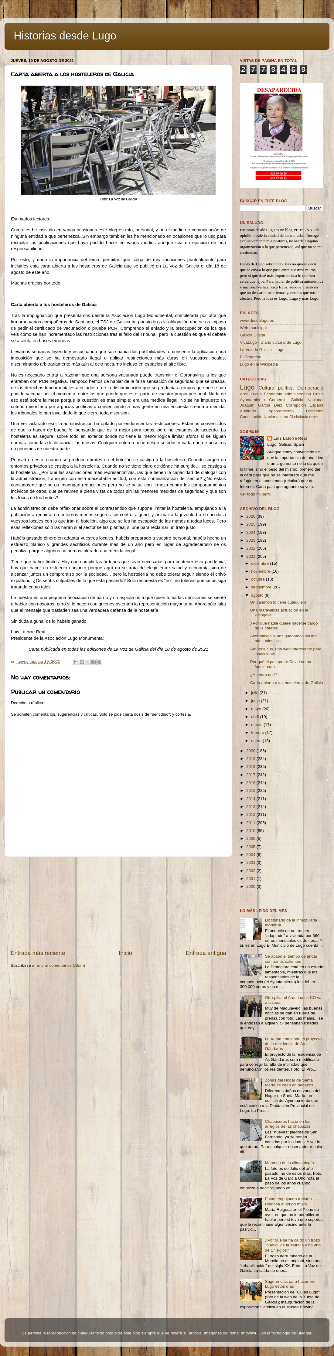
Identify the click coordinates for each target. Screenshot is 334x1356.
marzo (257, 724)
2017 (251, 774)
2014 (251, 798)
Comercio (278, 399)
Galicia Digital (252, 335)
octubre (258, 579)
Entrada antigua (206, 953)
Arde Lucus (251, 394)
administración (298, 394)
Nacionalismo (276, 416)
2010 (251, 830)
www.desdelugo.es (257, 320)
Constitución (251, 416)
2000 (251, 886)
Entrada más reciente (38, 953)
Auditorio (248, 411)
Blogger (304, 1333)
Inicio (125, 953)
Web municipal (253, 327)
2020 (251, 750)
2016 (251, 782)
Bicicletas (314, 411)
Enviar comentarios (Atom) (61, 965)
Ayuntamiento (252, 399)
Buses (313, 417)
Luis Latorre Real (290, 438)
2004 (251, 854)
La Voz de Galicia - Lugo (262, 349)
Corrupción (296, 405)
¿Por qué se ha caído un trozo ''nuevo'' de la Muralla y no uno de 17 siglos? (293, 1245)
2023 (251, 540)
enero (257, 740)
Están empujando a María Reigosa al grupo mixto (288, 1201)
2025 (251, 524)
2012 (251, 814)
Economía (273, 394)
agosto (257, 595)
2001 (251, 878)
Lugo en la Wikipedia (259, 364)
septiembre (262, 587)
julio (255, 692)
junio (256, 700)
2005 (251, 846)
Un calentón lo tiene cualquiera (278, 602)
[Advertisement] (118, 903)
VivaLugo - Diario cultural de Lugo (271, 342)
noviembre (261, 571)
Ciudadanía (298, 417)
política (285, 387)
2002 (251, 870)
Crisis (318, 394)
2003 (251, 862)
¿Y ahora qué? (263, 675)
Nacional (315, 399)
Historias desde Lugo (65, 35)
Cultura (266, 387)
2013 (251, 806)
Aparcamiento (281, 411)
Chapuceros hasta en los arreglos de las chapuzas (287, 1124)
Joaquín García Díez (261, 405)
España (316, 405)
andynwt (248, 1333)
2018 (251, 766)
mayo (256, 709)
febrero (258, 732)
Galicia (297, 399)
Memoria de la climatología (289, 1162)
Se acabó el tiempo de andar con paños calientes (291, 958)
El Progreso (250, 357)
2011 (251, 822)
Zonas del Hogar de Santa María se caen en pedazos (289, 1082)
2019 (251, 758)
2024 (251, 532)
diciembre (260, 563)
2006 (251, 838)
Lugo (247, 387)
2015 (251, 790)
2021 (251, 556)
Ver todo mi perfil (255, 494)
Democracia (310, 387)
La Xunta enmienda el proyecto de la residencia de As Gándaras (293, 1044)
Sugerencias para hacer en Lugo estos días (289, 1284)
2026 (251, 516)
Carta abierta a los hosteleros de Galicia (286, 682)
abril (255, 716)
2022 (251, 548)
